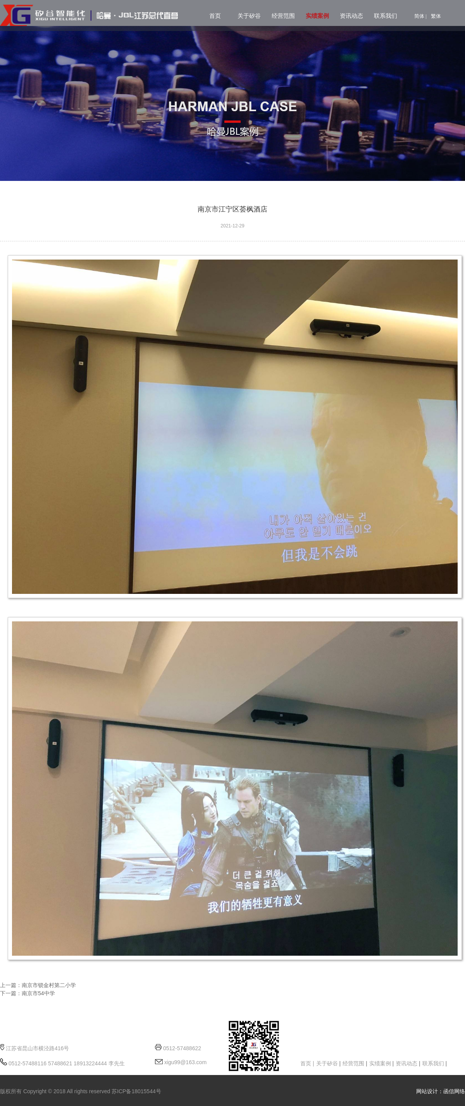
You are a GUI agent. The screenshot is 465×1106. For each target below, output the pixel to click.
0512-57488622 (182, 1048)
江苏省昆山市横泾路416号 (37, 1048)
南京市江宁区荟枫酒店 (232, 209)
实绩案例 (317, 16)
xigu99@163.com (185, 1062)
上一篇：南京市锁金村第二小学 (38, 985)
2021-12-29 (232, 226)
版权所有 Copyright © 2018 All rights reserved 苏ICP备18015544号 (80, 1091)
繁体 (436, 16)
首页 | (307, 1063)
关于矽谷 (249, 16)
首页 (215, 16)
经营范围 (283, 16)
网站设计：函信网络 (440, 1091)
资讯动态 (351, 16)
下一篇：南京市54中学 (27, 993)
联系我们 (385, 16)
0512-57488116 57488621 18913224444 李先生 (66, 1063)
